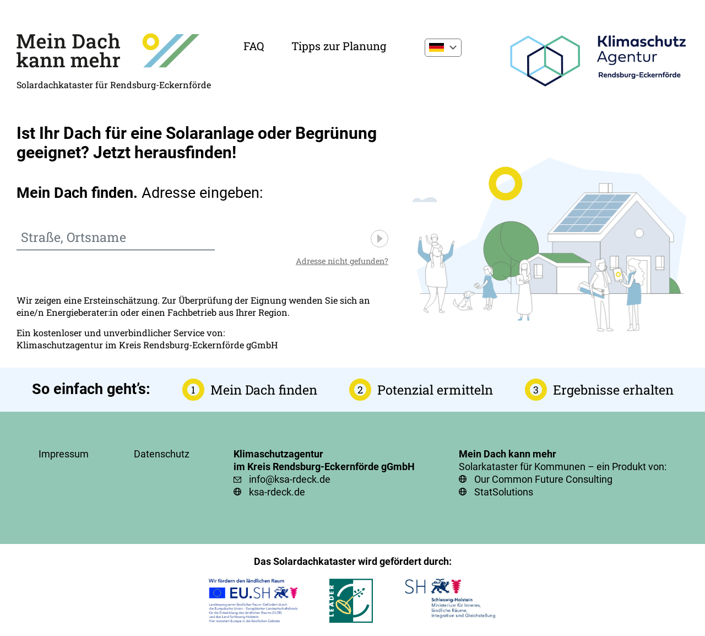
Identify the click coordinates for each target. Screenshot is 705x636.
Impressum (64, 454)
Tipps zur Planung (338, 46)
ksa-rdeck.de (277, 492)
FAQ (253, 46)
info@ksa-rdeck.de (289, 479)
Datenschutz (161, 454)
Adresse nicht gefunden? (342, 261)
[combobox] (116, 237)
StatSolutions (503, 492)
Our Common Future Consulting (543, 479)
